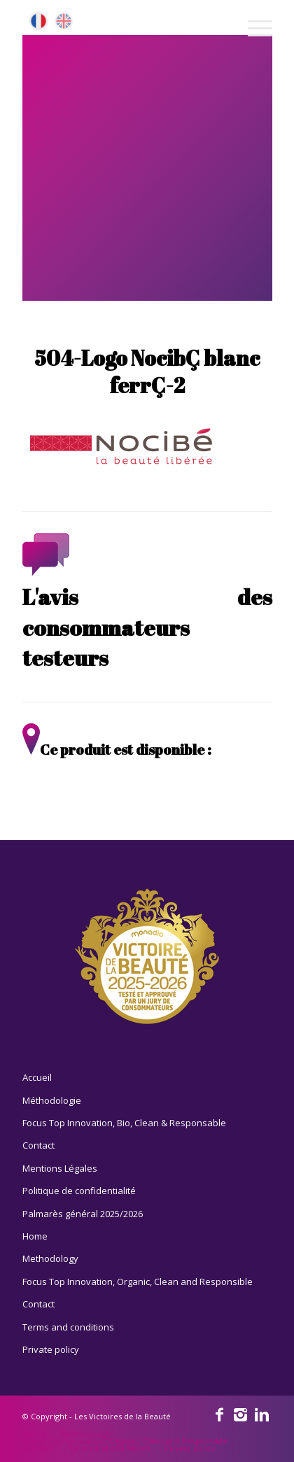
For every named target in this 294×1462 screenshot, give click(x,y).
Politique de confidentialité (79, 1190)
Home (35, 1236)
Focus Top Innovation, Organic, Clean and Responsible (137, 1281)
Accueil (37, 1077)
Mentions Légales (59, 1168)
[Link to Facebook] (219, 1413)
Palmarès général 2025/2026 (82, 1213)
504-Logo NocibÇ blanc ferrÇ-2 (147, 371)
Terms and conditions (68, 1327)
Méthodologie (51, 1100)
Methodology (50, 1258)
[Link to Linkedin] (261, 1413)
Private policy (50, 1349)
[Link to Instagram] (240, 1413)
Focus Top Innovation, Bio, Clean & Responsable (124, 1122)
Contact (38, 1145)
